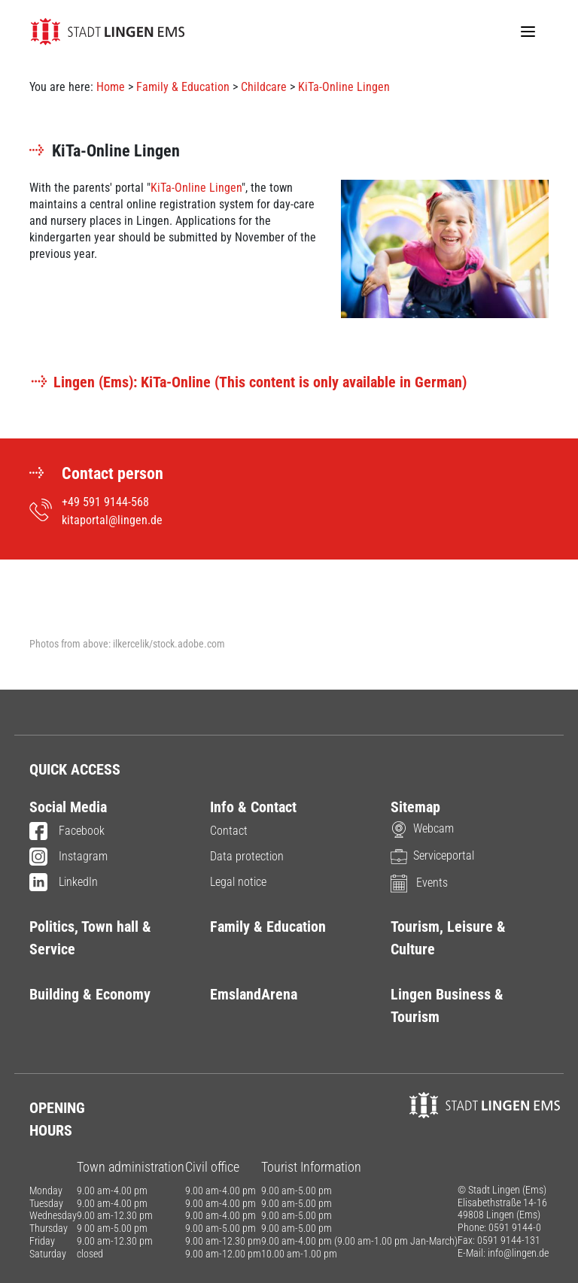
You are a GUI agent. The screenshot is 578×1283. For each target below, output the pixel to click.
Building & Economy (90, 994)
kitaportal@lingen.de (112, 520)
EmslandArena (253, 994)
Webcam (422, 828)
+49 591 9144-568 (105, 502)
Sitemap (415, 807)
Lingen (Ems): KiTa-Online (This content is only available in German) (248, 382)
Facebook (67, 832)
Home (110, 87)
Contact (229, 830)
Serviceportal (432, 855)
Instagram (68, 857)
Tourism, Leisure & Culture (448, 938)
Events (419, 882)
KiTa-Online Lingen (344, 87)
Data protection (247, 856)
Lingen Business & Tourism (447, 1005)
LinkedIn (63, 883)
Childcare (264, 87)
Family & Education (183, 87)
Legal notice (238, 882)
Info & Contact (253, 807)
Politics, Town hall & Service (90, 938)
